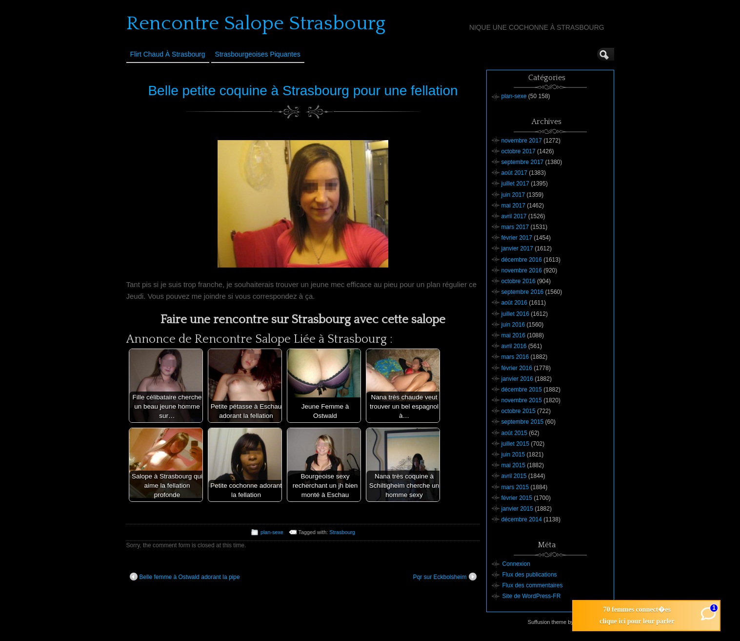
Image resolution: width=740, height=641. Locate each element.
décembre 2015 (521, 389)
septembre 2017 (522, 162)
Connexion (516, 563)
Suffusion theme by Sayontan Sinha (570, 622)
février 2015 (516, 498)
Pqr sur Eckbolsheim (444, 576)
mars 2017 (515, 227)
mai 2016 (513, 335)
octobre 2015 (518, 411)
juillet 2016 (515, 313)
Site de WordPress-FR (531, 596)
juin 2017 (513, 194)
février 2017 (516, 237)
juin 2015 (513, 454)
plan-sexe (271, 532)
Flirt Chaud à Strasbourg (167, 54)
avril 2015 (514, 476)
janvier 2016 (517, 378)
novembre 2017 (521, 140)
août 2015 (514, 433)
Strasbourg (342, 532)
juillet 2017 (515, 183)
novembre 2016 (521, 270)
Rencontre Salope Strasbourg (255, 23)
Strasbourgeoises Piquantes (257, 54)
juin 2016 (513, 324)
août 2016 (514, 302)
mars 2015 (515, 487)
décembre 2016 (521, 259)
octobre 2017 (518, 151)
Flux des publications (529, 574)
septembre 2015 (522, 421)
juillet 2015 (515, 443)
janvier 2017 (517, 248)
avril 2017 (514, 216)
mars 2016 (515, 356)
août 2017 (514, 172)
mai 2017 (513, 205)
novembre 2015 (521, 400)
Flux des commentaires (532, 585)
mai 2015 (513, 465)
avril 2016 (514, 346)
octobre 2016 (518, 281)
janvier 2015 (517, 508)
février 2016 (516, 368)
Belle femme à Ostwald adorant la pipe (185, 576)
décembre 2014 (521, 519)
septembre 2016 (522, 292)
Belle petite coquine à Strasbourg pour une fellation (303, 90)
